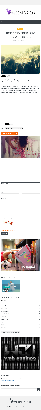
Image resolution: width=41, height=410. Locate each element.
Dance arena (13, 128)
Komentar (3, 198)
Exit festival (20, 128)
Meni (4, 22)
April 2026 (3, 300)
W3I (27, 406)
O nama (15, 1)
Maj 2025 (3, 330)
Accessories (6, 286)
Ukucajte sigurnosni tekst (7, 218)
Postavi (4, 234)
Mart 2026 (3, 303)
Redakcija (20, 1)
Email (23, 192)
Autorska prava (32, 406)
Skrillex (7, 128)
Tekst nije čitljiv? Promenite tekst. (9, 230)
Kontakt (26, 1)
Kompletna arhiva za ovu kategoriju (10, 332)
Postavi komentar (10, 133)
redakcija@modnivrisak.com (7, 380)
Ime (2, 192)
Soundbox (20, 28)
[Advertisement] (20, 169)
